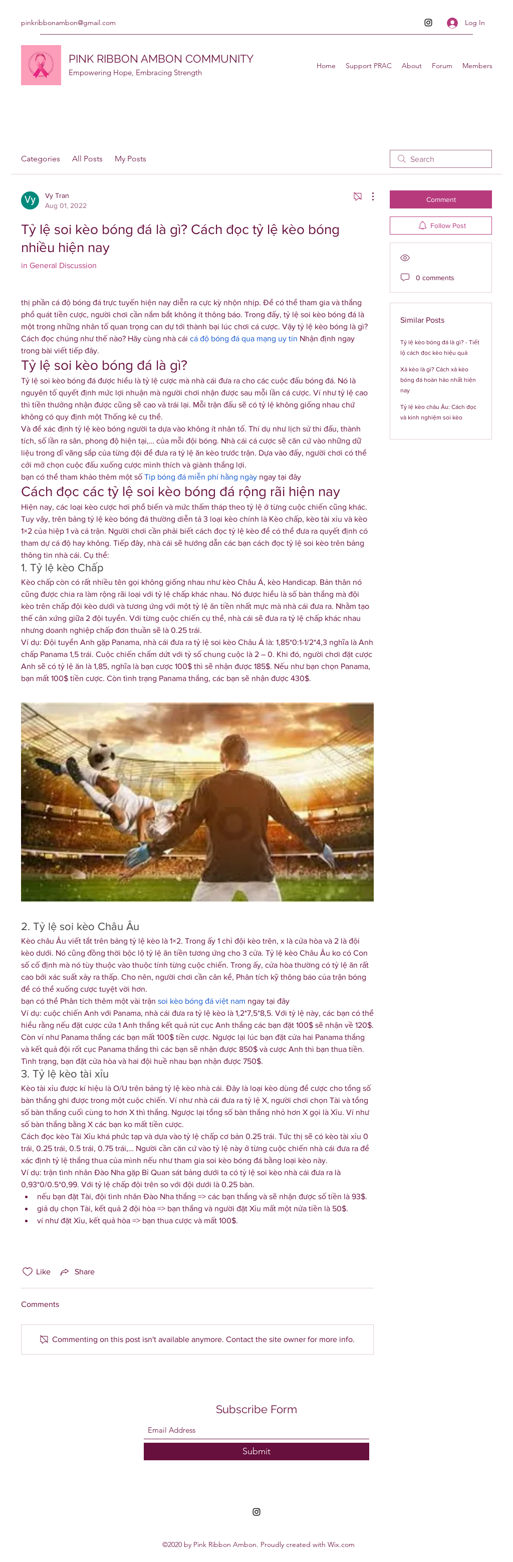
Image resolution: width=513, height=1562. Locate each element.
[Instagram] (428, 23)
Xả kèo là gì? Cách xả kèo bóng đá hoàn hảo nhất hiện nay (438, 380)
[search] (441, 159)
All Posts (87, 158)
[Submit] (256, 1451)
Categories (40, 158)
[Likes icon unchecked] (27, 1272)
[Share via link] (77, 1272)
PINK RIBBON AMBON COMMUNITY (161, 58)
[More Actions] (368, 196)
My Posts (130, 158)
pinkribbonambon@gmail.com (68, 22)
